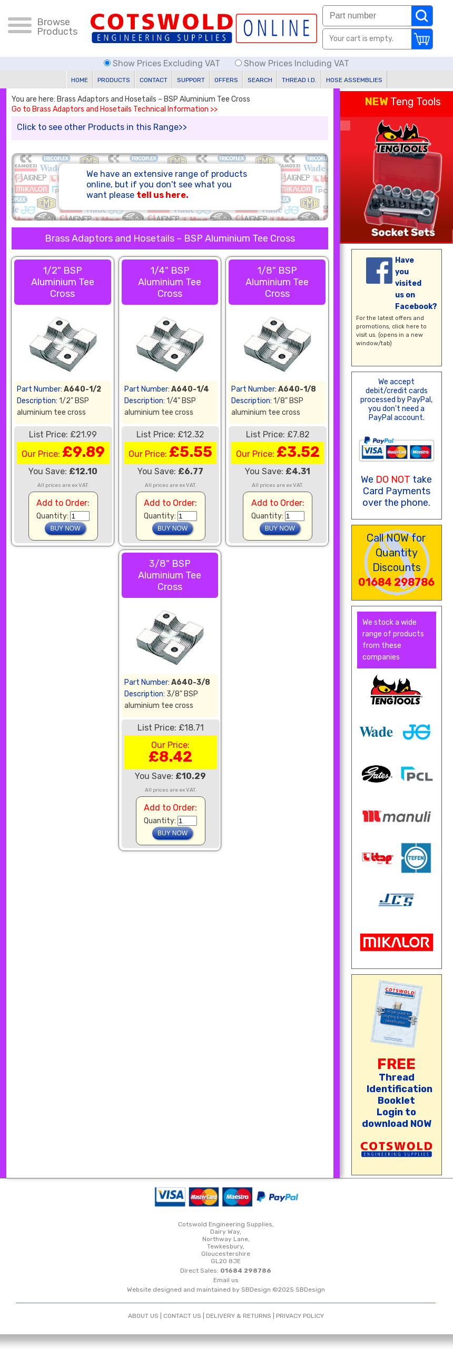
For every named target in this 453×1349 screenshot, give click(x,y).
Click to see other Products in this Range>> (102, 127)
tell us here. (162, 195)
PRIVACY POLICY (300, 1316)
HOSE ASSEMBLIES (354, 80)
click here (405, 326)
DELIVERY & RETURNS (238, 1316)
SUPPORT (191, 80)
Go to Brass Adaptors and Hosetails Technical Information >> (115, 109)
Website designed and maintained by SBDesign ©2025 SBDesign (226, 1289)
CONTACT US (182, 1316)
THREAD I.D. (299, 80)
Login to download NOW (396, 1118)
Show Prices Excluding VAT (163, 63)
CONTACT (154, 80)
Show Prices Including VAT (292, 63)
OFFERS (226, 80)
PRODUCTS (113, 80)
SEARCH (260, 80)
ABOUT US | (145, 1316)
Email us (226, 1280)
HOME (79, 80)
